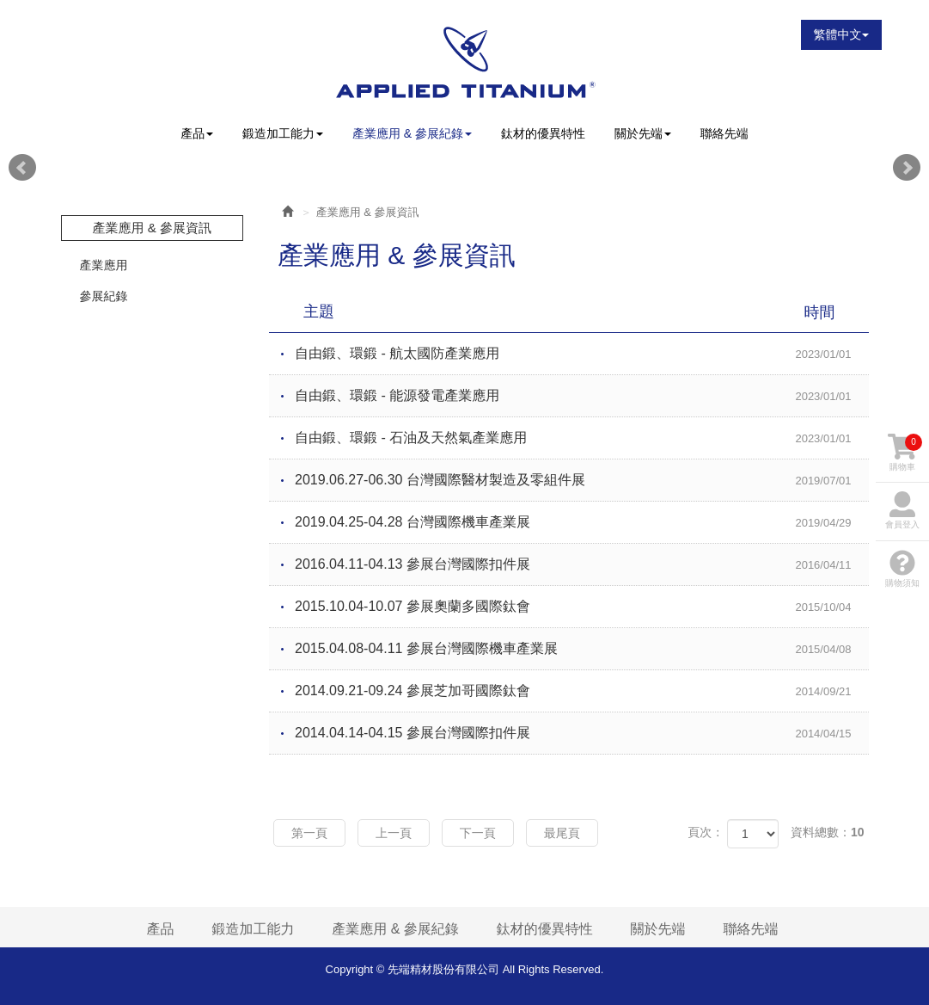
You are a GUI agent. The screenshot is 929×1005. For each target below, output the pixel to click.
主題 (579, 312)
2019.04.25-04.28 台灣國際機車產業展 (582, 523)
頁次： (706, 832)
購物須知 (902, 569)
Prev (22, 168)
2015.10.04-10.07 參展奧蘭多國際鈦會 (582, 607)
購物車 (905, 453)
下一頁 (478, 833)
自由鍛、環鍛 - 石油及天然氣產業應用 (582, 439)
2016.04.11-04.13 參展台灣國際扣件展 (582, 565)
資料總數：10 (828, 832)
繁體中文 (841, 34)
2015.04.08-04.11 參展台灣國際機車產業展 (582, 649)
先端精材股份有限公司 (464, 61)
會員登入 (902, 510)
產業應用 (104, 265)
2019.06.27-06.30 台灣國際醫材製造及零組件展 (582, 481)
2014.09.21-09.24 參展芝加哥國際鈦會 (582, 692)
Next (906, 168)
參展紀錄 (104, 296)
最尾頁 (562, 833)
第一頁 (309, 833)
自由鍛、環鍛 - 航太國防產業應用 (582, 354)
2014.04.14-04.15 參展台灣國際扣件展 (582, 734)
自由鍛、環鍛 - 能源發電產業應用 (582, 396)
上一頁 (394, 833)
